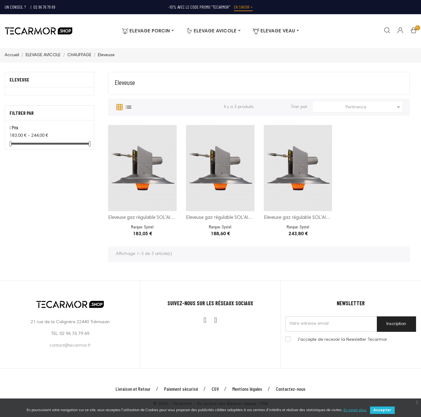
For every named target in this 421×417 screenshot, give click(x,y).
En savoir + (243, 7)
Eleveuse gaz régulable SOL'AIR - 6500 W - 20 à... (220, 218)
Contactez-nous (290, 389)
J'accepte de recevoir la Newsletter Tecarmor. (343, 340)
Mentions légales (247, 389)
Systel (149, 226)
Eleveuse (19, 79)
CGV (215, 389)
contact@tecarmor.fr (70, 346)
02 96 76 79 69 (42, 7)
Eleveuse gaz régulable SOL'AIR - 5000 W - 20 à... (142, 218)
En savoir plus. (355, 410)
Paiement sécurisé (181, 389)
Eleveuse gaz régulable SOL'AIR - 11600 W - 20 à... (298, 218)
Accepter (382, 410)
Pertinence (374, 107)
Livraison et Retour (133, 389)
